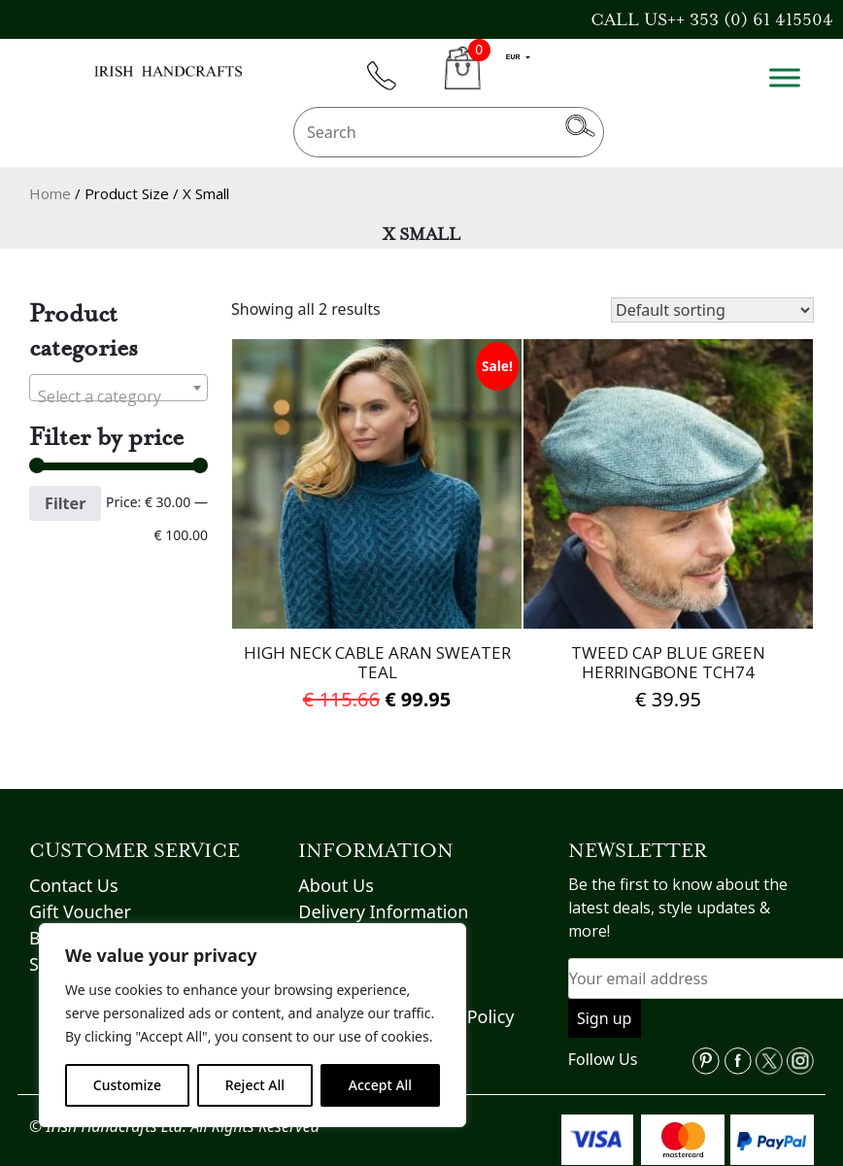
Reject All (255, 1085)
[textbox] (118, 396)
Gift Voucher (80, 911)
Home (50, 193)
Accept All (380, 1085)
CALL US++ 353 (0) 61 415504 (711, 19)
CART (463, 79)
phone (390, 87)
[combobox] (118, 387)
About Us (336, 885)
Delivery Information (383, 911)
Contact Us (73, 885)
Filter (65, 503)
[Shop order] (712, 310)
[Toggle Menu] (784, 77)
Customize (127, 1085)
